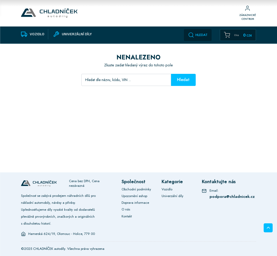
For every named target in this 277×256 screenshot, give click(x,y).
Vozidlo (167, 189)
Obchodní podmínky (136, 189)
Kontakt (127, 216)
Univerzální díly (172, 195)
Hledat (197, 35)
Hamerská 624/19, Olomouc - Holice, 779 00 (61, 234)
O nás (126, 209)
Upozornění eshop (134, 195)
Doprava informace (135, 202)
